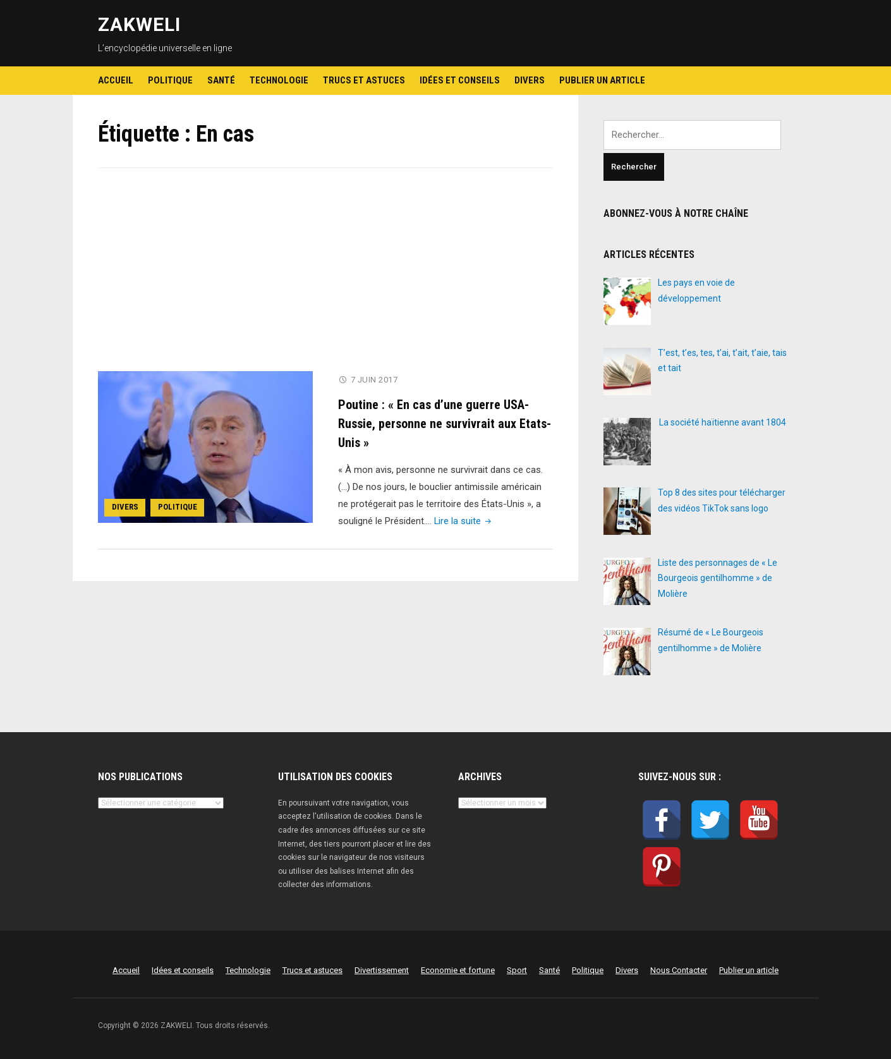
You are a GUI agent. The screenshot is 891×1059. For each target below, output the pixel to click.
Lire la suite (464, 520)
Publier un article (602, 80)
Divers (529, 80)
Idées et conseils (460, 80)
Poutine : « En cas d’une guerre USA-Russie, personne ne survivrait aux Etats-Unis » (444, 423)
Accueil (115, 80)
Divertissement (382, 970)
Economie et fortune (458, 970)
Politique (170, 80)
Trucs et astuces (364, 80)
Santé (221, 80)
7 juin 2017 (374, 379)
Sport (517, 970)
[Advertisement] (325, 277)
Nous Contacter (678, 970)
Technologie (279, 80)
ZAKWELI (139, 24)
